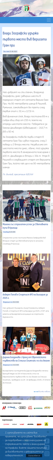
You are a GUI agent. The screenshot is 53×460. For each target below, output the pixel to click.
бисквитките (15, 451)
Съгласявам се (34, 456)
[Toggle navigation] (48, 20)
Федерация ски (7, 302)
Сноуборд (6, 232)
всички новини (44, 392)
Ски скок (6, 51)
